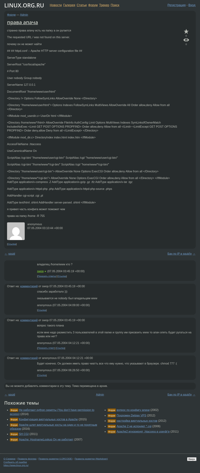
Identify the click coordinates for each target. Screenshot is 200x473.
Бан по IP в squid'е (180, 253)
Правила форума (27, 458)
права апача (22, 22)
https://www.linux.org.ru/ (16, 465)
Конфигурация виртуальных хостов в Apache (48, 419)
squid (11, 253)
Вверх (192, 459)
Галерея (69, 5)
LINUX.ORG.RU (24, 5)
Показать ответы (47, 276)
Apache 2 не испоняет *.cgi (134, 426)
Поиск (115, 5)
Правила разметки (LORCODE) (55, 458)
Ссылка (12, 244)
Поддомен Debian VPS (131, 415)
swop (40, 271)
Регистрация (177, 5)
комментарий (29, 286)
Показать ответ (46, 348)
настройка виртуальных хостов (137, 420)
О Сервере (10, 458)
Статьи (82, 5)
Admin (24, 14)
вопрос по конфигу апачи (133, 409)
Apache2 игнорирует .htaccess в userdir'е (143, 431)
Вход (191, 5)
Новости (56, 5)
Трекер (104, 5)
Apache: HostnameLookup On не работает (46, 439)
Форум (93, 5)
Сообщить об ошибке (15, 462)
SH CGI (24, 434)
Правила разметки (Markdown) (91, 458)
